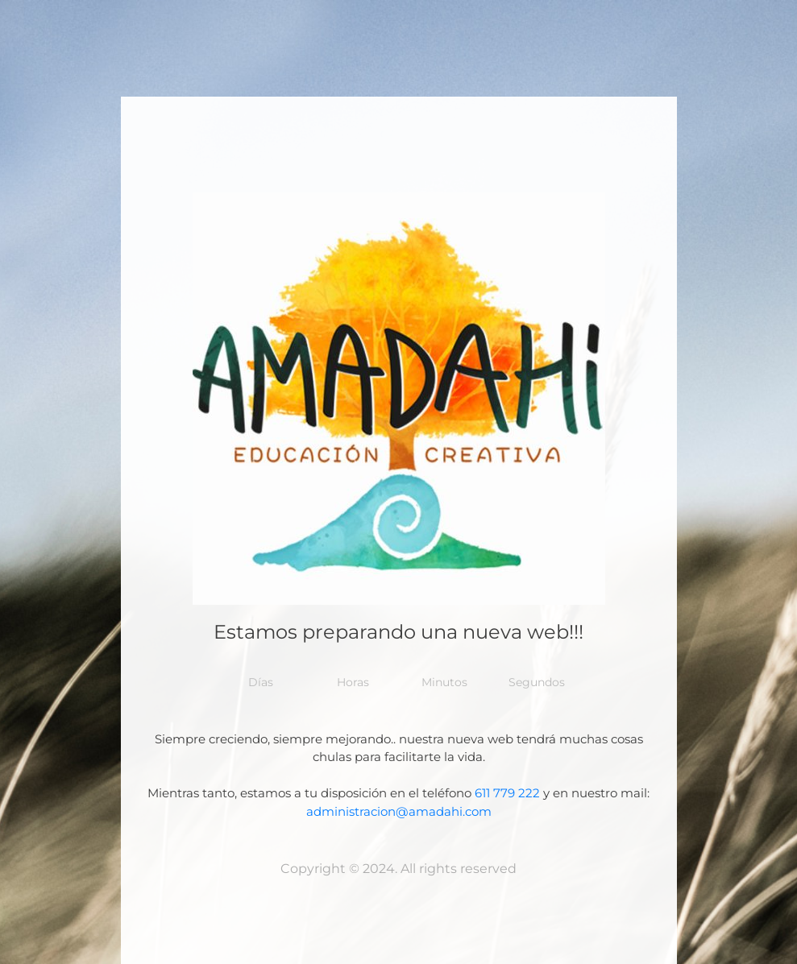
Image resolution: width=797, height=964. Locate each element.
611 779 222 (507, 793)
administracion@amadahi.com (399, 811)
